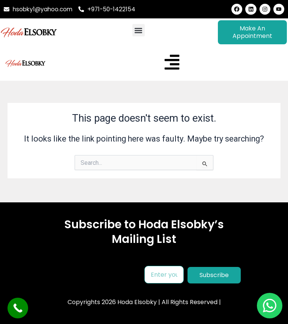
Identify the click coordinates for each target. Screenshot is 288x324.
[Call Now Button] (18, 308)
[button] (138, 30)
